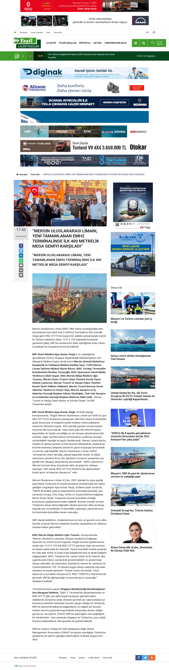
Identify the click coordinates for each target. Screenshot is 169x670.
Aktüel (98, 43)
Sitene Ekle (58, 32)
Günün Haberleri (37, 32)
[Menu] (135, 43)
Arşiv (48, 32)
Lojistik (51, 43)
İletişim (82, 658)
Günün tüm (146, 56)
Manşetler (24, 32)
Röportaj (85, 43)
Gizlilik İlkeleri (94, 658)
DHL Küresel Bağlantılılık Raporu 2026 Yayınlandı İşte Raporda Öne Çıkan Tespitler (81, 56)
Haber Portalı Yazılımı (27, 666)
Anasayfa (63, 658)
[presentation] (23, 56)
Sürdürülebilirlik (115, 43)
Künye (73, 658)
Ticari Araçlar (68, 43)
